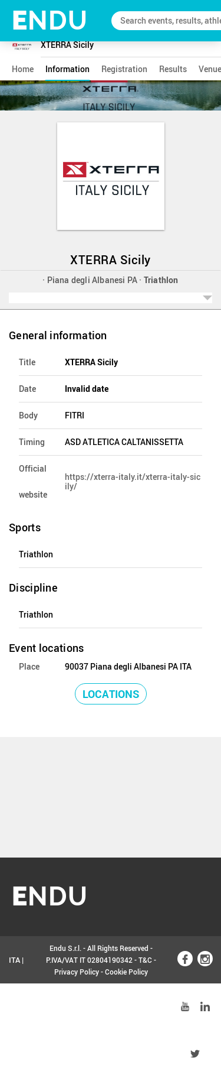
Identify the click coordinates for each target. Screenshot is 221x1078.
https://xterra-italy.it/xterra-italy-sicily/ (132, 481)
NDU (50, 20)
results (173, 68)
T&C (145, 960)
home (23, 68)
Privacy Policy (76, 971)
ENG (16, 1007)
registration (124, 68)
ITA (14, 959)
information (67, 68)
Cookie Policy (126, 971)
